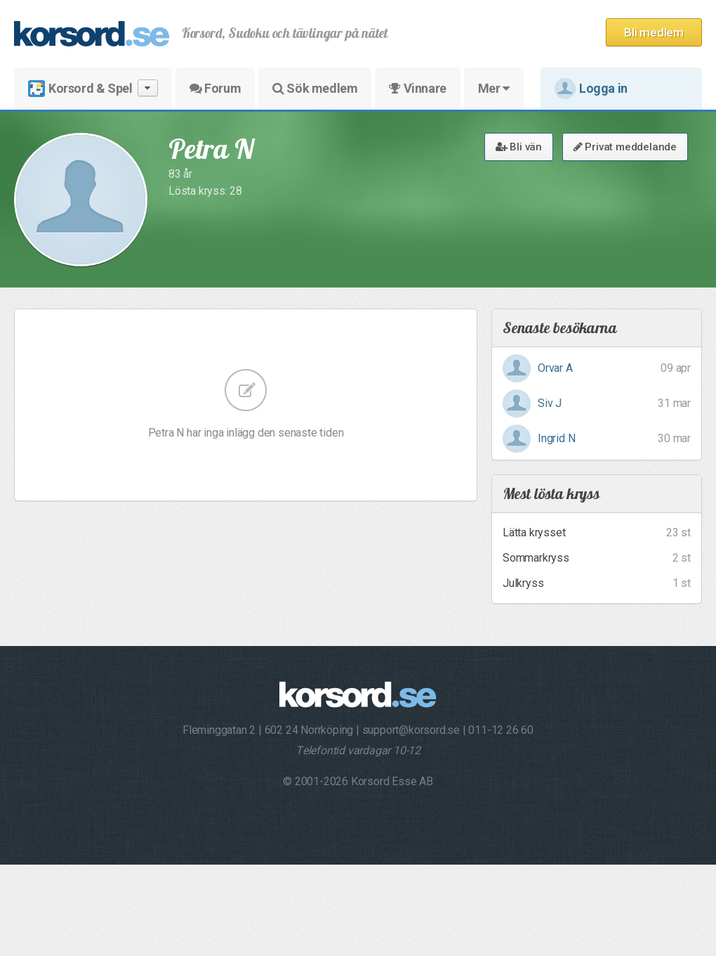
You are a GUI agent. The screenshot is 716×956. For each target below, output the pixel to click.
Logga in (591, 88)
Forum (215, 88)
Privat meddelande (625, 147)
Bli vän (519, 147)
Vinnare (417, 88)
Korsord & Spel (93, 88)
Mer (494, 88)
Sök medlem (314, 88)
